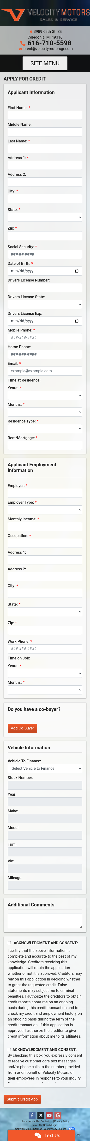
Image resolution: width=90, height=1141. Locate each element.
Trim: (12, 844)
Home (24, 1121)
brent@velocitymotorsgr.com (48, 48)
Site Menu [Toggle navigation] (45, 63)
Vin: (11, 861)
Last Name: (17, 141)
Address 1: (17, 158)
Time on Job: (19, 658)
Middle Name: (19, 124)
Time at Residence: (24, 380)
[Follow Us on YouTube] (49, 1115)
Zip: (11, 228)
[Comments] (45, 921)
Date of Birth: (19, 263)
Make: (13, 811)
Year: (12, 794)
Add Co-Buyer (22, 728)
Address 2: (17, 174)
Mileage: (15, 877)
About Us (34, 1121)
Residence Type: (22, 421)
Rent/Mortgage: (21, 438)
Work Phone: (19, 641)
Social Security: (21, 247)
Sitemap (37, 1129)
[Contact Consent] (9, 1049)
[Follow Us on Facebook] (32, 1115)
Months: (15, 404)
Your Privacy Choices (59, 1129)
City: (11, 191)
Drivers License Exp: (25, 313)
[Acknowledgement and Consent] (9, 942)
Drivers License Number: (29, 280)
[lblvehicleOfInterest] (45, 768)
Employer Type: (21, 502)
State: (13, 209)
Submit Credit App (22, 1099)
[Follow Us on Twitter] (40, 1115)
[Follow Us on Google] (57, 1115)
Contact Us (47, 1121)
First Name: (18, 108)
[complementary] (75, 1126)
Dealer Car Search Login (44, 1125)
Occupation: (18, 535)
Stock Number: (20, 777)
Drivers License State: (26, 297)
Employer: (16, 485)
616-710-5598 (50, 43)
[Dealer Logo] (45, 15)
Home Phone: (19, 347)
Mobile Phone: (20, 330)
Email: (13, 363)
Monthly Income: (22, 519)
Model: (13, 827)
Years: (13, 388)
